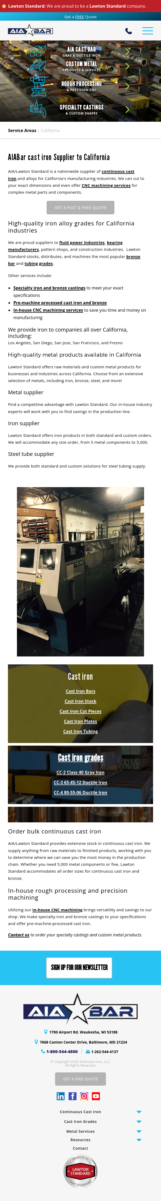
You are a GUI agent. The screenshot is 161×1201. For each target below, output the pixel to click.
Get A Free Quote (80, 1078)
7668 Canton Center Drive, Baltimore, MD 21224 (83, 1042)
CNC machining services (106, 185)
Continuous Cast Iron (80, 1111)
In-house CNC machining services (48, 310)
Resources (80, 1139)
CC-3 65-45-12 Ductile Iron (80, 782)
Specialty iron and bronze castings (49, 288)
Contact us (18, 935)
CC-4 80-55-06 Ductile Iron (80, 792)
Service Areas (22, 130)
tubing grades (39, 263)
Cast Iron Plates (80, 721)
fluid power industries (82, 242)
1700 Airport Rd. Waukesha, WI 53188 (83, 1032)
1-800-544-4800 (62, 1051)
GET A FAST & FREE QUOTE (80, 207)
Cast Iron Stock (80, 701)
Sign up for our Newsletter (79, 968)
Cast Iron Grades (80, 1121)
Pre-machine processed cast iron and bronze (60, 303)
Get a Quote (80, 16)
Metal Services (80, 1131)
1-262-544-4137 (104, 1051)
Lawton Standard (108, 6)
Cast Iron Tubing (80, 731)
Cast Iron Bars (80, 691)
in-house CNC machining (58, 909)
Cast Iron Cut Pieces (80, 711)
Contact (80, 1148)
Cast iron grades (80, 757)
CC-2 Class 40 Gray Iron (81, 772)
